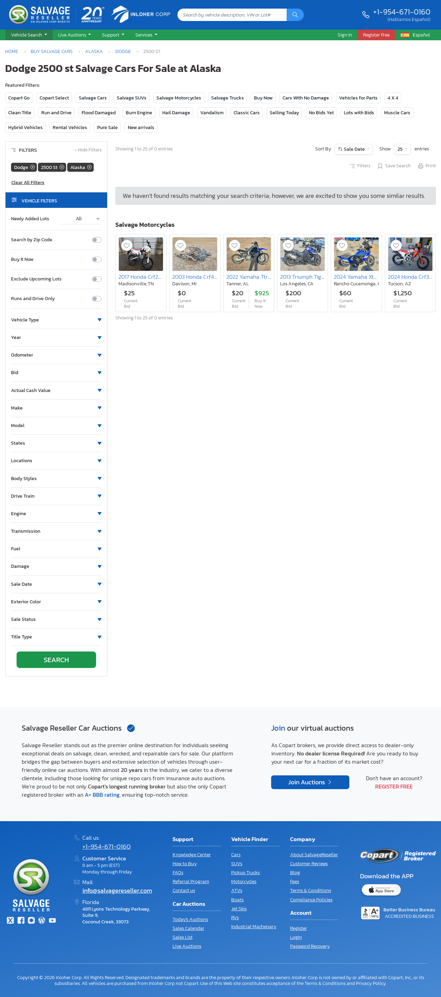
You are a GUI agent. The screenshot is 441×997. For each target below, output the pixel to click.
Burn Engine (139, 112)
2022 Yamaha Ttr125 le (253, 277)
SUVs (236, 863)
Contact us (184, 890)
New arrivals (141, 127)
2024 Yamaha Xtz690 (360, 277)
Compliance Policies (311, 899)
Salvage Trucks (227, 98)
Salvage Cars (93, 98)
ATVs (236, 890)
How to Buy (185, 863)
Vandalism (212, 112)
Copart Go (19, 98)
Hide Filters (88, 150)
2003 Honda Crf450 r (198, 277)
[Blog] (42, 921)
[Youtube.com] (52, 921)
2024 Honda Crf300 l (413, 277)
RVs (235, 917)
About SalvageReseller (314, 854)
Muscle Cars (397, 112)
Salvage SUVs (131, 98)
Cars (235, 854)
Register (298, 928)
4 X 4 (393, 98)
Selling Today (284, 112)
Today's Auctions (190, 919)
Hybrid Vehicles (25, 127)
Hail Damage (176, 112)
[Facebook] (21, 921)
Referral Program (191, 881)
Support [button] (111, 35)
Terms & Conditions (310, 890)
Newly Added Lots (30, 219)
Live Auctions (187, 946)
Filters (359, 166)
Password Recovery (310, 946)
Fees (294, 881)
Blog (295, 872)
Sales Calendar (188, 928)
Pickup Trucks (245, 872)
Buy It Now (22, 259)
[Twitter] (10, 921)
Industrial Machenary (253, 926)
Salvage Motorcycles (178, 98)
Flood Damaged (99, 112)
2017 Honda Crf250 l (143, 277)
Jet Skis (239, 908)
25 (400, 149)
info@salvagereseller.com (117, 890)
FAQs (178, 872)
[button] (29, 35)
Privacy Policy (371, 983)
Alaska (94, 51)
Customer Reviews (309, 863)
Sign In (345, 35)
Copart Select (54, 98)
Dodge (123, 51)
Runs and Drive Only (33, 299)
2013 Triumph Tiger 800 (309, 277)
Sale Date (354, 149)
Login (296, 937)
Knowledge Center (192, 854)
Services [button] (144, 35)
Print (426, 166)
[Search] (295, 15)
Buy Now (263, 98)
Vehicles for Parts (358, 98)
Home (11, 51)
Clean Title (19, 112)
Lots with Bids (359, 112)
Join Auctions (307, 782)
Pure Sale (107, 127)
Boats (237, 899)
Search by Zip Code (31, 240)
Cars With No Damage (306, 98)
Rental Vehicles (70, 127)
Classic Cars (247, 112)
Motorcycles (243, 881)
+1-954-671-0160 (401, 12)
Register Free (394, 786)
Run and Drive (56, 112)
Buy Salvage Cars (52, 51)
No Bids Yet (321, 112)
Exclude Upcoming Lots (36, 279)
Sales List (183, 937)
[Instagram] (31, 921)
